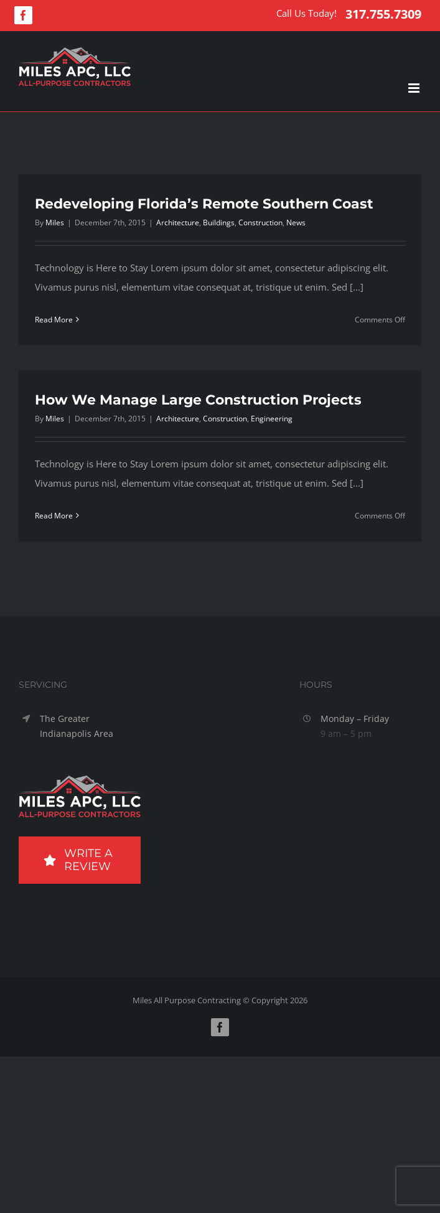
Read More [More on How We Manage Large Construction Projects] (54, 515)
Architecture (177, 222)
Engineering (272, 418)
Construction (260, 222)
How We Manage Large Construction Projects (198, 399)
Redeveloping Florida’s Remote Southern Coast (204, 203)
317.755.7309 (383, 14)
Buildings (219, 222)
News (296, 222)
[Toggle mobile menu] (414, 88)
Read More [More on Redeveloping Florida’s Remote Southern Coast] (54, 319)
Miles (54, 222)
